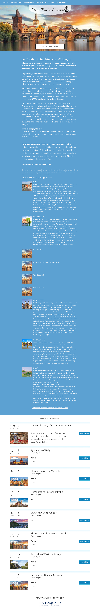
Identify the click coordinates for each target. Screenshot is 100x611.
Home (5, 2)
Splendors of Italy (40, 450)
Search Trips (42, 2)
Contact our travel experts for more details (50, 408)
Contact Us (61, 2)
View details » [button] (84, 433)
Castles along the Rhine (44, 512)
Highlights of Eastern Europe (47, 491)
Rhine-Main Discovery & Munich (49, 533)
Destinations (29, 2)
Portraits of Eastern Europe (46, 554)
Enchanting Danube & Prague (47, 574)
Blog (52, 2)
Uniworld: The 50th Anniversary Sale (51, 425)
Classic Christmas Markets (45, 470)
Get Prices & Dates (50, 46)
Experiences (16, 2)
